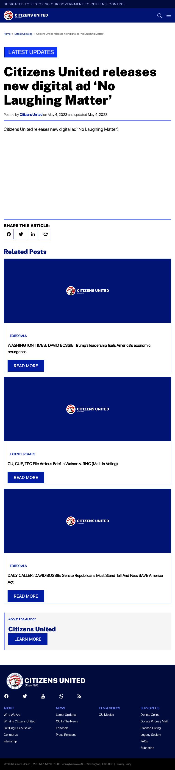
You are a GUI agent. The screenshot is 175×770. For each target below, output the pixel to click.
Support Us (150, 708)
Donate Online (150, 714)
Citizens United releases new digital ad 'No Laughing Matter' (70, 33)
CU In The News (67, 721)
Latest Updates (23, 33)
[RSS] (79, 697)
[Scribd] (61, 697)
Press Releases (66, 734)
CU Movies (106, 714)
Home (7, 33)
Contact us (11, 734)
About (9, 708)
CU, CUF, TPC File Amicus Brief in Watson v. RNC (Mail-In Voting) (63, 463)
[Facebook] (6, 697)
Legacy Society (151, 734)
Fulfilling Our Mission (17, 728)
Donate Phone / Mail (154, 721)
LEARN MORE (27, 639)
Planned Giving (151, 728)
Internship (10, 741)
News (60, 708)
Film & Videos (109, 708)
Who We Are (12, 714)
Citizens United (31, 114)
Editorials (18, 335)
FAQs (144, 741)
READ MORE (26, 365)
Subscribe (147, 748)
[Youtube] (43, 697)
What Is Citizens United (19, 721)
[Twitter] (25, 697)
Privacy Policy (123, 764)
